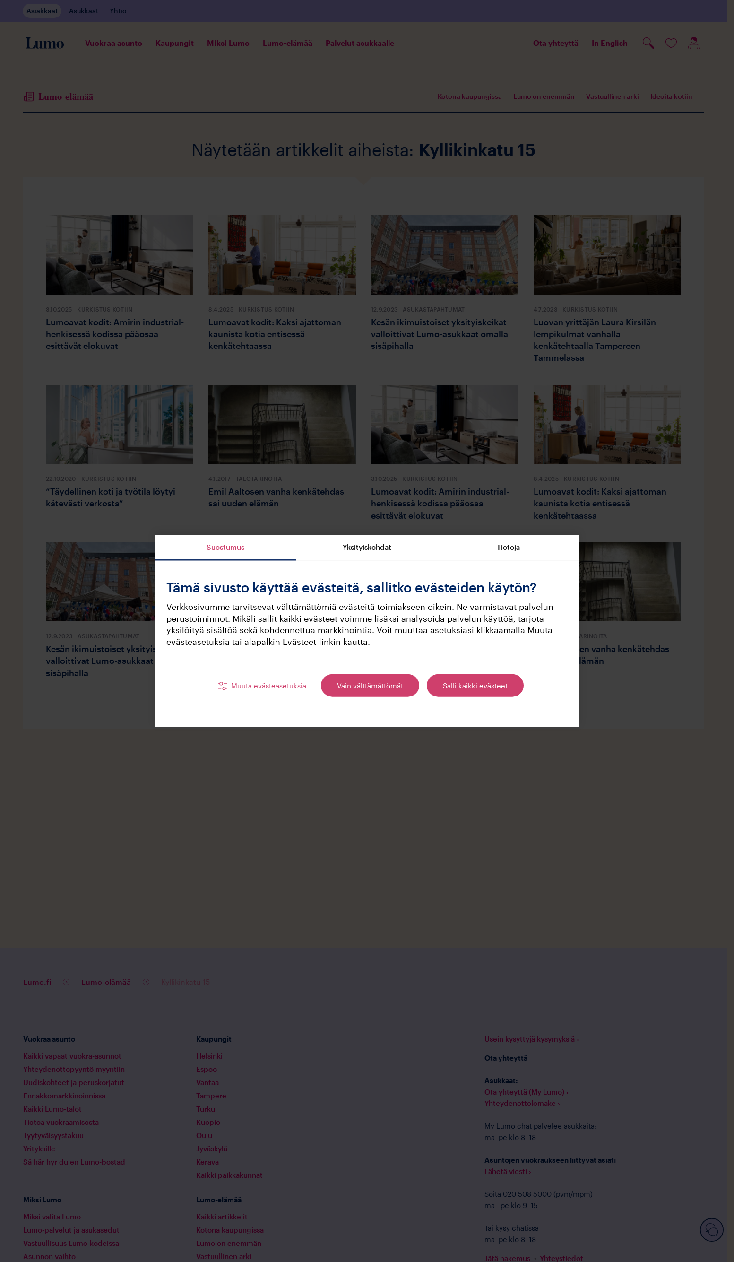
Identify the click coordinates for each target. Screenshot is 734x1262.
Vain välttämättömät (370, 685)
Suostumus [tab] (225, 546)
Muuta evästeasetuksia (268, 685)
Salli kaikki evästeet (475, 685)
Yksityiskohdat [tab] (367, 546)
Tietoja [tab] (508, 546)
